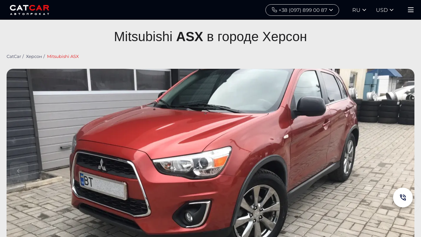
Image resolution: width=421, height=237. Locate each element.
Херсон (34, 56)
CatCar (14, 56)
